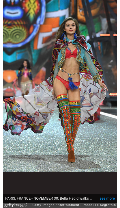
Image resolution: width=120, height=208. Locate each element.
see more (107, 195)
